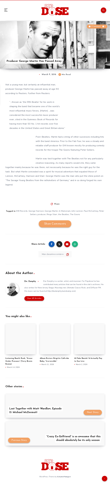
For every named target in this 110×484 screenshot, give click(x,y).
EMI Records (21, 211)
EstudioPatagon (64, 477)
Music (57, 204)
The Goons (75, 214)
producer (41, 214)
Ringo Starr (52, 214)
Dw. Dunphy (30, 281)
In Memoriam (65, 211)
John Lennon (77, 211)
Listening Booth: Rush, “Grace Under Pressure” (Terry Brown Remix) (18, 361)
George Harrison (36, 211)
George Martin (51, 211)
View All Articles (33, 299)
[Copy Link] (55, 254)
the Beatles (63, 214)
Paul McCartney (91, 211)
